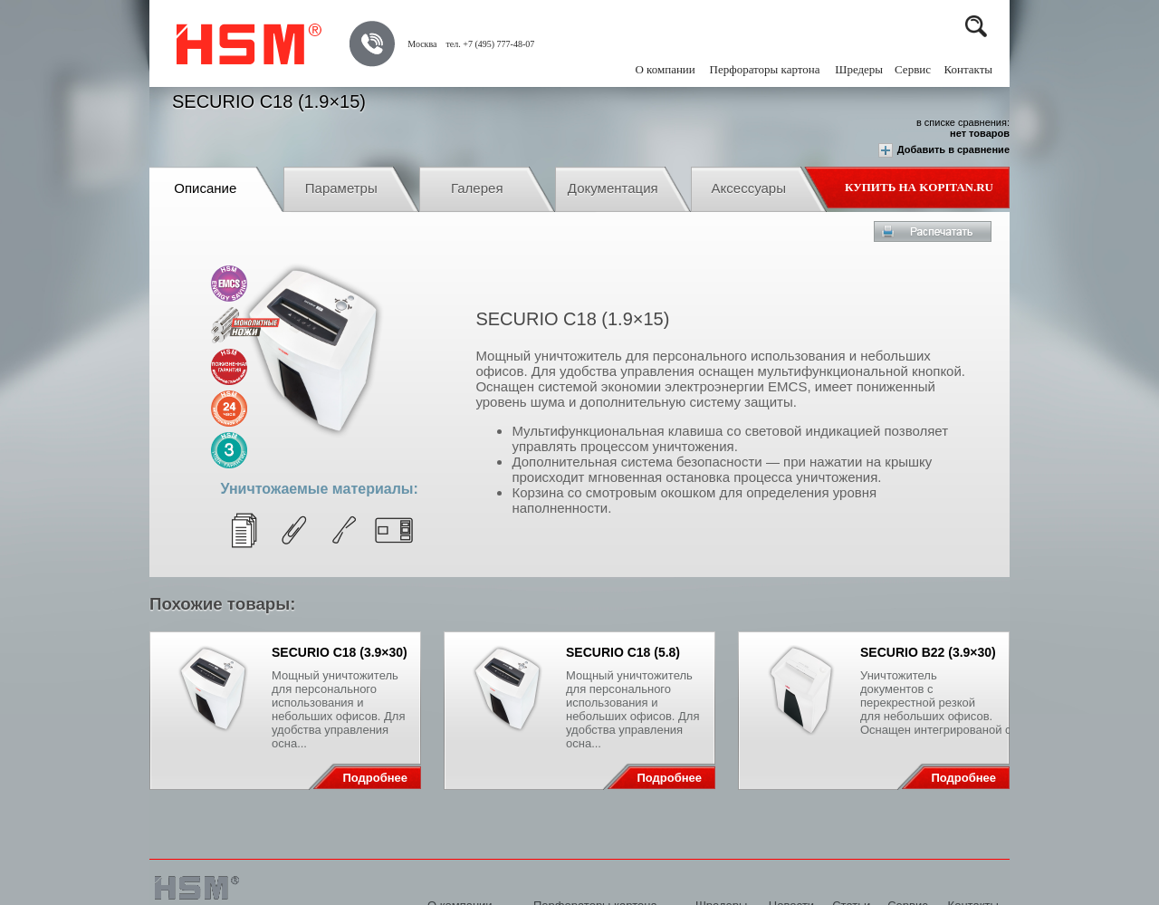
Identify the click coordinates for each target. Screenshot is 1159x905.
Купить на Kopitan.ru (919, 187)
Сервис (913, 69)
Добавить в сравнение (944, 150)
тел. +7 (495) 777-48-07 (489, 44)
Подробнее (374, 778)
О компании (664, 69)
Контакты (967, 69)
